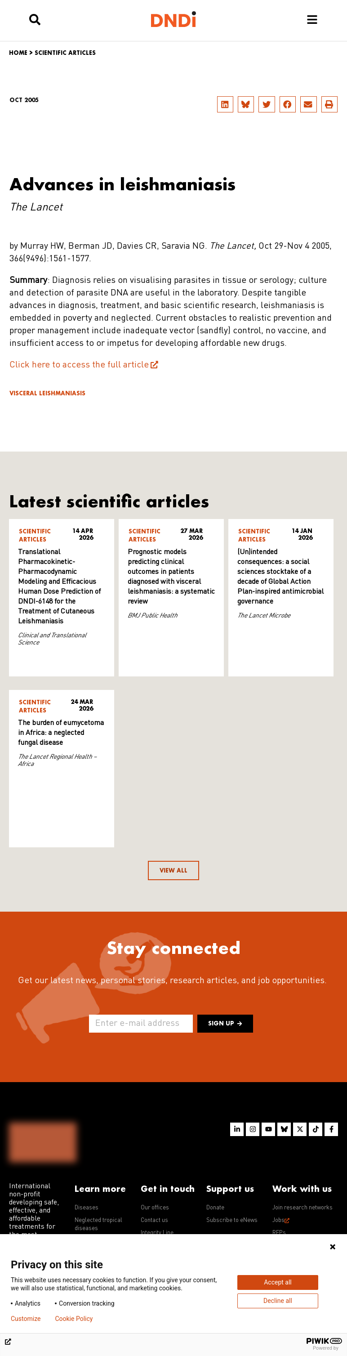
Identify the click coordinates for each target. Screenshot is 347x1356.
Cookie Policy (74, 1318)
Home (18, 52)
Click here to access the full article (79, 365)
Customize (25, 1318)
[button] (225, 104)
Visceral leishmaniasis (47, 393)
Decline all (277, 1300)
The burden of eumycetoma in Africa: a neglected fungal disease (61, 733)
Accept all (278, 1282)
